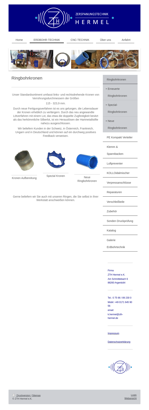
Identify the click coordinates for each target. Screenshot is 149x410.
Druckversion (21, 395)
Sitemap (36, 395)
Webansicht (131, 398)
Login (134, 395)
